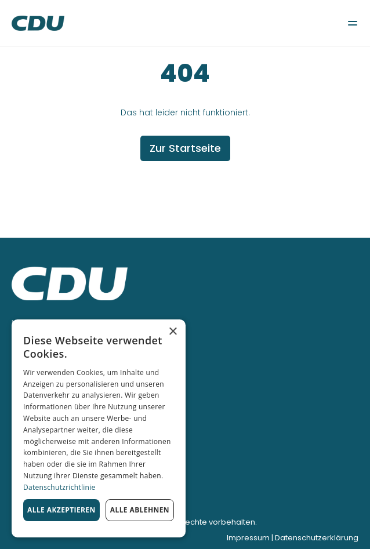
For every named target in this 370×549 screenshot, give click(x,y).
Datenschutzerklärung (316, 537)
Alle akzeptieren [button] (61, 510)
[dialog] (99, 428)
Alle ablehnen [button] (139, 510)
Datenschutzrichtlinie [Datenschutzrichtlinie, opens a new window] (59, 487)
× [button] (172, 332)
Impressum (248, 537)
